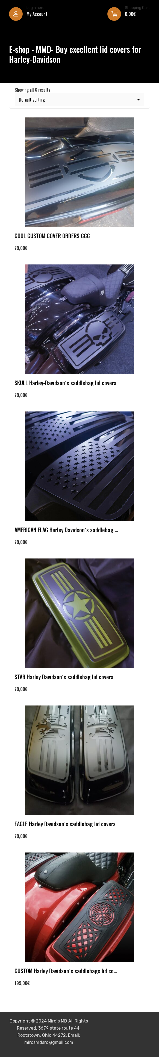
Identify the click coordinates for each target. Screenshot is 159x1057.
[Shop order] (79, 99)
